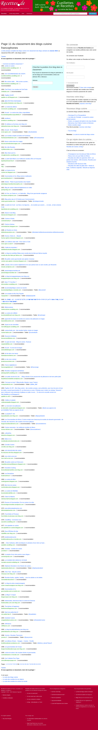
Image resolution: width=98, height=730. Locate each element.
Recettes (4, 13)
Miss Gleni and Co (10, 153)
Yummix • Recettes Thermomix (13, 635)
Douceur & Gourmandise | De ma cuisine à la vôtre (19, 502)
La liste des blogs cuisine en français (84, 691)
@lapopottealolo (40, 416)
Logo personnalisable (56, 700)
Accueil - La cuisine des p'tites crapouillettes (17, 112)
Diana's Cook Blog (10, 213)
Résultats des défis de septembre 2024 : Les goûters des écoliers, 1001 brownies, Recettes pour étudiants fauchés (81, 159)
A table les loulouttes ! (11, 247)
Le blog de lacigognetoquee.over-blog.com (17, 276)
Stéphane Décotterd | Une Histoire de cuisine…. (18, 566)
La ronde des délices (11, 106)
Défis (23, 13)
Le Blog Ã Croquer (10, 595)
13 (22, 664)
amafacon (7, 118)
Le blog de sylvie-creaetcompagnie (15, 583)
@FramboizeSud (39, 137)
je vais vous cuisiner (10, 359)
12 (20, 664)
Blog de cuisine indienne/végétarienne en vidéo (18, 187)
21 (36, 664)
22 (38, 664)
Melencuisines (9, 307)
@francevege (35, 367)
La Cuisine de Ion (10, 170)
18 (31, 664)
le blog (28, 702)
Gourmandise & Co (10, 589)
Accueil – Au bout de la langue (13, 347)
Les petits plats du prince (14, 10)
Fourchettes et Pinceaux (12, 514)
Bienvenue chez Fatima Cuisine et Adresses (81, 123)
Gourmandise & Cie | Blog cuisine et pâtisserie (18, 176)
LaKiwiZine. (8, 433)
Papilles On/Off (9, 95)
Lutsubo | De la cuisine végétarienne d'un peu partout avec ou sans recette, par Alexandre (30, 264)
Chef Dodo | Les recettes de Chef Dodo (16, 89)
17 (29, 664)
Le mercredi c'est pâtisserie (12, 406)
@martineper (41, 315)
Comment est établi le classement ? (13, 64)
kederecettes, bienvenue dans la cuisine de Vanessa (20, 600)
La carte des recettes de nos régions (13, 679)
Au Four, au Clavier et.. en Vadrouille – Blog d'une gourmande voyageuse (26, 193)
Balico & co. (8, 439)
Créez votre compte (85, 87)
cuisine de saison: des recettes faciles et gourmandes (20, 652)
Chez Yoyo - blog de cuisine (13, 571)
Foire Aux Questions (56, 697)
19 (32, 664)
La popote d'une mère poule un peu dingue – (18, 554)
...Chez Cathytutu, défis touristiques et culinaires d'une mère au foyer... (25, 543)
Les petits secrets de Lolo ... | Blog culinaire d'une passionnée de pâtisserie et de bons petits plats (33, 376)
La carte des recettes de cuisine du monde (15, 681)
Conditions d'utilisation (8, 698)
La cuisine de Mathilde (11, 491)
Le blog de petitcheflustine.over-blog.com (16, 629)
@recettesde (34, 702)
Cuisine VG (78, 700)
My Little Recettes (10, 147)
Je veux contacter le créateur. (34, 699)
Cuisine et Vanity (9, 218)
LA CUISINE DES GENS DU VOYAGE (16, 560)
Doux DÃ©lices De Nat (11, 531)
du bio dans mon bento (11, 353)
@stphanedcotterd (37, 568)
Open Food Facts (31, 723)
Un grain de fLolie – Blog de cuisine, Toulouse (18, 342)
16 (27, 664)
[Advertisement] (49, 28)
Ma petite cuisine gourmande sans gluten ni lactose (19, 259)
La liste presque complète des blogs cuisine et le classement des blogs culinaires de (29, 51)
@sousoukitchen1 (35, 429)
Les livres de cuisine (80, 694)
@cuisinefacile (33, 332)
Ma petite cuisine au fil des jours (14, 462)
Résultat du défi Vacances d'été (77, 163)
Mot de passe (70, 72)
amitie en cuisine (9, 66)
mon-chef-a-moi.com (11, 456)
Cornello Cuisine (9, 444)
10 (16, 664)
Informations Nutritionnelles (35, 718)
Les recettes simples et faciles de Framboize (17, 135)
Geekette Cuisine (10, 618)
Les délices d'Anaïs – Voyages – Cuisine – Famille (19, 641)
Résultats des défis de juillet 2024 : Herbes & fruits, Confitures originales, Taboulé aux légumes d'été (81, 167)
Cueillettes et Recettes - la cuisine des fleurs (13, 8)
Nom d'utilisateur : (71, 63)
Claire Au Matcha (10, 496)
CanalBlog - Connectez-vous (13, 519)
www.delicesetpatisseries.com (13, 508)
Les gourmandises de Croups (13, 647)
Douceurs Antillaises (10, 336)
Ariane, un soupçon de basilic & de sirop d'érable (82, 121)
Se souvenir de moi (73, 82)
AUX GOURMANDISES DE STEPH (15, 73)
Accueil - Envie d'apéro (11, 130)
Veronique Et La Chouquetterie (77, 115)
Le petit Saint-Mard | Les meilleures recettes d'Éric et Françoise (23, 158)
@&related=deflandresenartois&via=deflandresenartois (48, 232)
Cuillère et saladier (10, 400)
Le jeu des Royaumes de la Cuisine (59, 703)
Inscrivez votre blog (55, 691)
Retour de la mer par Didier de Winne (79, 156)
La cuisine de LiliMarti (11, 313)
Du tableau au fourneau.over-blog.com (16, 124)
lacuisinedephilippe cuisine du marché (16, 288)
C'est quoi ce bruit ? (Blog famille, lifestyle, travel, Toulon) (21, 382)
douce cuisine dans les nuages (13, 141)
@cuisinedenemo (41, 423)
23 (40, 664)
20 (34, 664)
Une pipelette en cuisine (12, 525)
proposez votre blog (85, 103)
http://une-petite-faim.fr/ (11, 612)
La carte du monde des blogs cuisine (83, 134)
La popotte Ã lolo (10, 413)
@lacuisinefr (42, 290)
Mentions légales (6, 695)
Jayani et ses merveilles (12, 324)
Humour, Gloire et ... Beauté (13, 236)
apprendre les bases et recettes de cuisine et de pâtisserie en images (25, 319)
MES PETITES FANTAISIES (13, 101)
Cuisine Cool (79, 705)
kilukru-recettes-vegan (74, 125)
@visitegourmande (38, 201)
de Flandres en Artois (11, 230)
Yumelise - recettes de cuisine (13, 548)
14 (23, 664)
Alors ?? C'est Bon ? (11, 282)
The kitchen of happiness (12, 606)
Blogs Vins (78, 697)
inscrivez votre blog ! (85, 127)
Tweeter (3, 56)
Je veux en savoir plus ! (32, 693)
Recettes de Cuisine (5, 688)
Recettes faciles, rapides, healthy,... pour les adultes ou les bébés (23, 577)
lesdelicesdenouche (10, 537)
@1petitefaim (32, 614)
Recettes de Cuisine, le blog (75, 146)
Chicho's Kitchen (9, 224)
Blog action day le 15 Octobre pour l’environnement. (20, 199)
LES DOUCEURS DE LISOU (13, 450)
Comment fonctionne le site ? (58, 694)
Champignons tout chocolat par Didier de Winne (82, 154)
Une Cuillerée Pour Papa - (12, 658)
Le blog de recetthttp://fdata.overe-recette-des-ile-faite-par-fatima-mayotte (26, 253)
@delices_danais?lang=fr (44, 643)
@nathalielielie (32, 132)
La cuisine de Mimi (10, 479)
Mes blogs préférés (14, 13)
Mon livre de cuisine (10, 485)
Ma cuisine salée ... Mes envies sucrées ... (17, 81)
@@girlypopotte (30, 295)
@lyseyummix (28, 637)
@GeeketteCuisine (39, 620)
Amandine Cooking (10, 467)
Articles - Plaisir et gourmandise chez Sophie (17, 182)
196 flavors (8, 623)
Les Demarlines (9, 473)
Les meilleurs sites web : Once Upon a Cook (17, 241)
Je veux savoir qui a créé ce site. (34, 696)
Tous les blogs (72, 130)
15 (25, 664)
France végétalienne (11, 365)
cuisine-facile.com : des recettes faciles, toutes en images (21, 330)
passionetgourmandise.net (12, 270)
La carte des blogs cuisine (10, 677)
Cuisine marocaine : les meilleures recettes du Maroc (20, 427)
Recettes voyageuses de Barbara (14, 370)
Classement (29, 13)
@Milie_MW (33, 384)
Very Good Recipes (7, 718)
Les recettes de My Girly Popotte (14, 293)
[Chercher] (93, 13)
